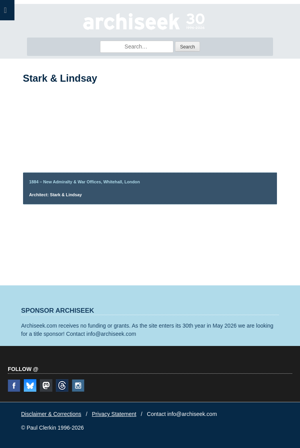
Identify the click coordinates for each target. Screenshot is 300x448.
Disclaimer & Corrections (51, 414)
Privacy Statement (114, 414)
